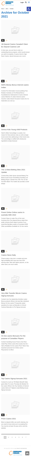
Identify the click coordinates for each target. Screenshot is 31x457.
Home (2, 8)
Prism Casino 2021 (8, 419)
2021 (7, 8)
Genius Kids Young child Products (14, 129)
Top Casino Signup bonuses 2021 (14, 378)
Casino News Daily (8, 255)
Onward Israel (9, 448)
